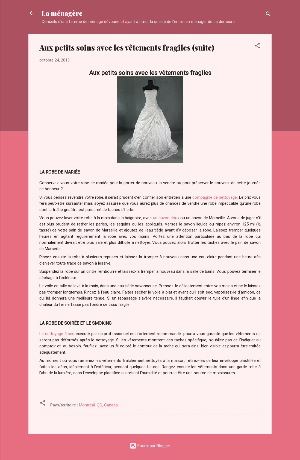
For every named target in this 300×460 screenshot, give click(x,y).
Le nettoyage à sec (56, 333)
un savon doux (166, 217)
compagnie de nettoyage (214, 197)
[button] (257, 46)
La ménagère (62, 13)
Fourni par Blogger (150, 445)
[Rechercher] (268, 15)
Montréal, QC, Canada (98, 405)
